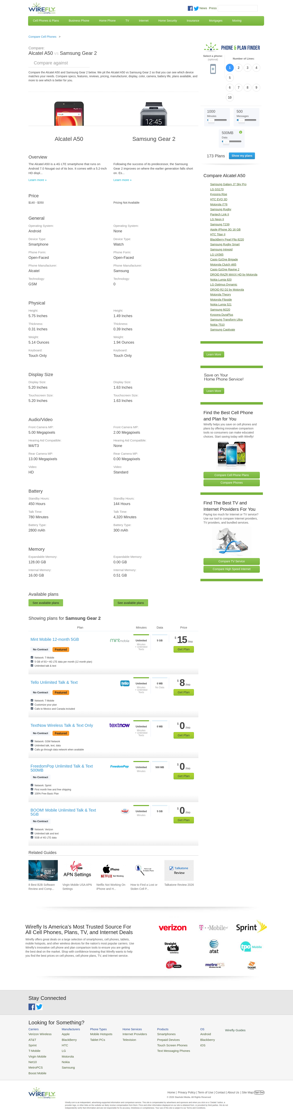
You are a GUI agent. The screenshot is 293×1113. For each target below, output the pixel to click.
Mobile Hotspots (96, 1033)
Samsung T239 (220, 200)
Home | (172, 1087)
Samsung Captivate (222, 305)
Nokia (61, 1058)
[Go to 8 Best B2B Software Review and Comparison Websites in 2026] (43, 870)
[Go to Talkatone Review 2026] (179, 870)
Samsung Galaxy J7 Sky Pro (228, 160)
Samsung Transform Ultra (226, 295)
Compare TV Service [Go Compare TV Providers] (232, 537)
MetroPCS (34, 1063)
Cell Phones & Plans (46, 20)
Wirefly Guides (217, 1029)
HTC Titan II (217, 210)
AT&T (31, 1038)
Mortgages (215, 20)
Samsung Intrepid (221, 225)
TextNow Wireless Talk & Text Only (62, 725)
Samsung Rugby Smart (225, 220)
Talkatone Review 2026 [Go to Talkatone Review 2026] (179, 884)
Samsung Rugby (220, 185)
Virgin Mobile (36, 1053)
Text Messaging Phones (161, 1048)
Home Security (167, 20)
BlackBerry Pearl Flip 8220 (227, 215)
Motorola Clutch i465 (223, 240)
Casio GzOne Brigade (224, 235)
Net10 (32, 1058)
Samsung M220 (220, 285)
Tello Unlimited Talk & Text (54, 682)
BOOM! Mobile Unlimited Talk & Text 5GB (63, 812)
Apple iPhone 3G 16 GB (225, 205)
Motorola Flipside (221, 275)
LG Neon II (217, 195)
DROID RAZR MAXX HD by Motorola (233, 250)
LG (60, 1048)
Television (122, 1038)
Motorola (63, 1053)
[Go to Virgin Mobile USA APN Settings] (77, 870)
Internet (143, 20)
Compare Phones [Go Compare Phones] (232, 458)
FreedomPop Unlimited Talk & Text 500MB (62, 768)
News (203, 8)
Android (189, 1033)
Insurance (193, 20)
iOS (187, 1043)
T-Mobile (33, 1048)
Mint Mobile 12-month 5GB (55, 639)
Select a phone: (213, 58)
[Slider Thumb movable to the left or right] (211, 97)
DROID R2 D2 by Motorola (227, 265)
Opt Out (259, 1087)
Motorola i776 (218, 180)
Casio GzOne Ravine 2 (224, 245)
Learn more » (37, 180)
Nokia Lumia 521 (221, 280)
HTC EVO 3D (218, 175)
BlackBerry (64, 1038)
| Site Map (247, 1087)
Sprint (31, 1043)
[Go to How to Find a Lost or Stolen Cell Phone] (145, 870)
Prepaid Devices (156, 1038)
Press (213, 8)
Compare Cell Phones (42, 36)
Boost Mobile (36, 1068)
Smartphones (155, 1033)
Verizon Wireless (38, 1033)
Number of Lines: (244, 58)
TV (127, 20)
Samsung (64, 1063)
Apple (61, 1033)
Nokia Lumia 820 (221, 255)
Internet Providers (126, 1033)
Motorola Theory (220, 270)
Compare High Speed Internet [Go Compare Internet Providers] (232, 545)
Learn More (214, 330)
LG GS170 (217, 165)
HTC (61, 1043)
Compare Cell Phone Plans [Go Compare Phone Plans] (231, 450)
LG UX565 (216, 230)
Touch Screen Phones (160, 1043)
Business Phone (79, 20)
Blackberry (191, 1038)
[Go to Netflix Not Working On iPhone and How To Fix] (111, 870)
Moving (236, 20)
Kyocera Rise (218, 170)
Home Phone (107, 20)
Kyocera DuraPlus (221, 290)
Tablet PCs (93, 1038)
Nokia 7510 (217, 300)
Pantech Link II (219, 190)
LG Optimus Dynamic (223, 260)
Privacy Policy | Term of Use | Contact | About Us (208, 1087)
